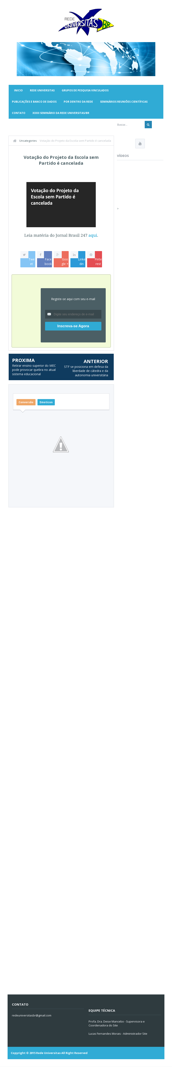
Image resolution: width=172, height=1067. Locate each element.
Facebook (48, 261)
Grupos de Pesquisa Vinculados (85, 90)
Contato (18, 113)
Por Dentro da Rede (78, 102)
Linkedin (81, 261)
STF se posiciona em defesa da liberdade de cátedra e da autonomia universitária (86, 371)
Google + (65, 261)
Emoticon (46, 402)
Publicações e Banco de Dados (34, 102)
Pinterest (98, 261)
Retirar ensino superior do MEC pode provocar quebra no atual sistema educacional (34, 369)
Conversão (26, 402)
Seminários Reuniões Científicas (124, 102)
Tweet (32, 261)
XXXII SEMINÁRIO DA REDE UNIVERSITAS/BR (60, 113)
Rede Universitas (42, 90)
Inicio (18, 90)
